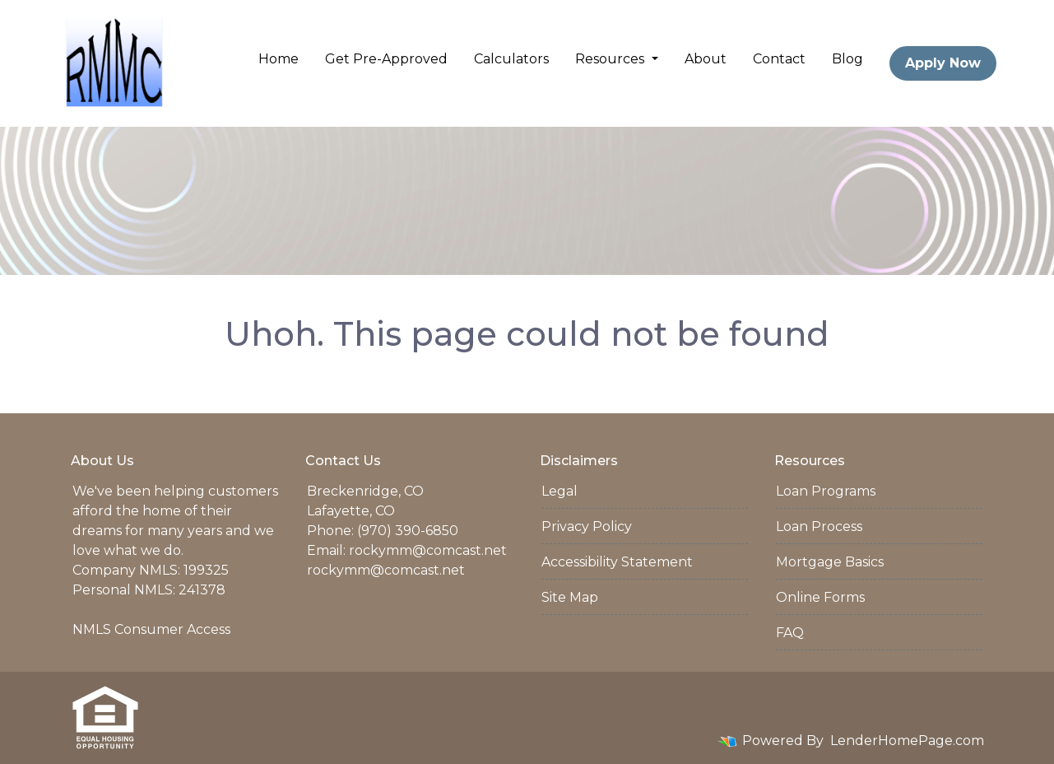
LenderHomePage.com (907, 740)
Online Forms (820, 597)
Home (278, 59)
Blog (847, 59)
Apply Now (943, 63)
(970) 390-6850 (407, 530)
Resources (611, 59)
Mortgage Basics (830, 562)
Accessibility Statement (617, 562)
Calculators (511, 59)
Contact (779, 59)
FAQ (790, 633)
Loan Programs (825, 491)
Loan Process (819, 526)
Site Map (569, 597)
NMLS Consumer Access (151, 629)
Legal (559, 491)
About (706, 59)
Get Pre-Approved (386, 59)
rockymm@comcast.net (428, 550)
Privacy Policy (586, 526)
